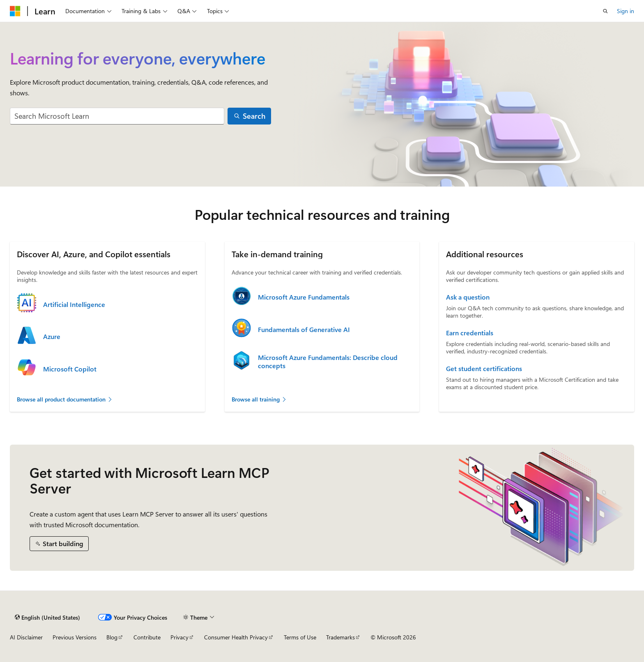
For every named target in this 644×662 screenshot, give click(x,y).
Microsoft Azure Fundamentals (304, 297)
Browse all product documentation (65, 399)
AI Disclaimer (26, 637)
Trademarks (340, 637)
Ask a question (468, 297)
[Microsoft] (15, 11)
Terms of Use (300, 637)
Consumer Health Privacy (236, 637)
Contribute (147, 637)
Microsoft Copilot (70, 369)
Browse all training (259, 399)
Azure (51, 336)
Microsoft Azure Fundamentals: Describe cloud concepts (328, 361)
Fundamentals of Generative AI (304, 329)
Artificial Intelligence (74, 304)
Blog (111, 637)
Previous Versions (75, 637)
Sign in (625, 11)
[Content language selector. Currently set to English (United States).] (47, 617)
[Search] (249, 116)
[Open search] (605, 11)
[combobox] (117, 116)
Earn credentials (469, 333)
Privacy (179, 637)
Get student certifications (484, 368)
